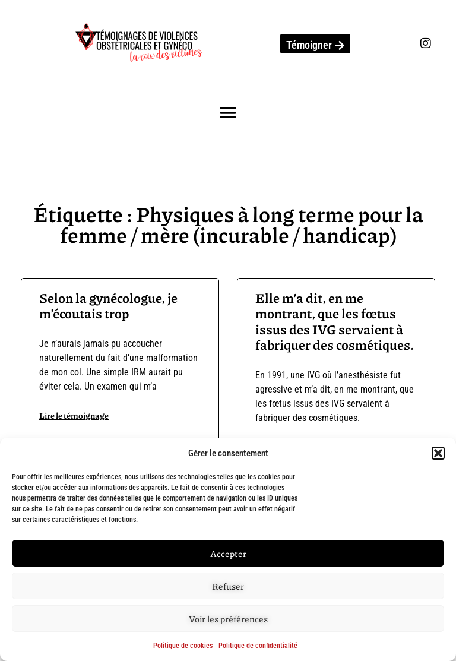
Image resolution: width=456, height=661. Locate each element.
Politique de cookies (183, 645)
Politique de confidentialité (257, 645)
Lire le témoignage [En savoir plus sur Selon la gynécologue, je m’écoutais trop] (74, 415)
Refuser (228, 586)
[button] (438, 453)
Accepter (228, 553)
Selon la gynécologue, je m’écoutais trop (108, 305)
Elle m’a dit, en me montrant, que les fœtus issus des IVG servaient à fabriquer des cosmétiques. (334, 321)
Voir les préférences (228, 618)
